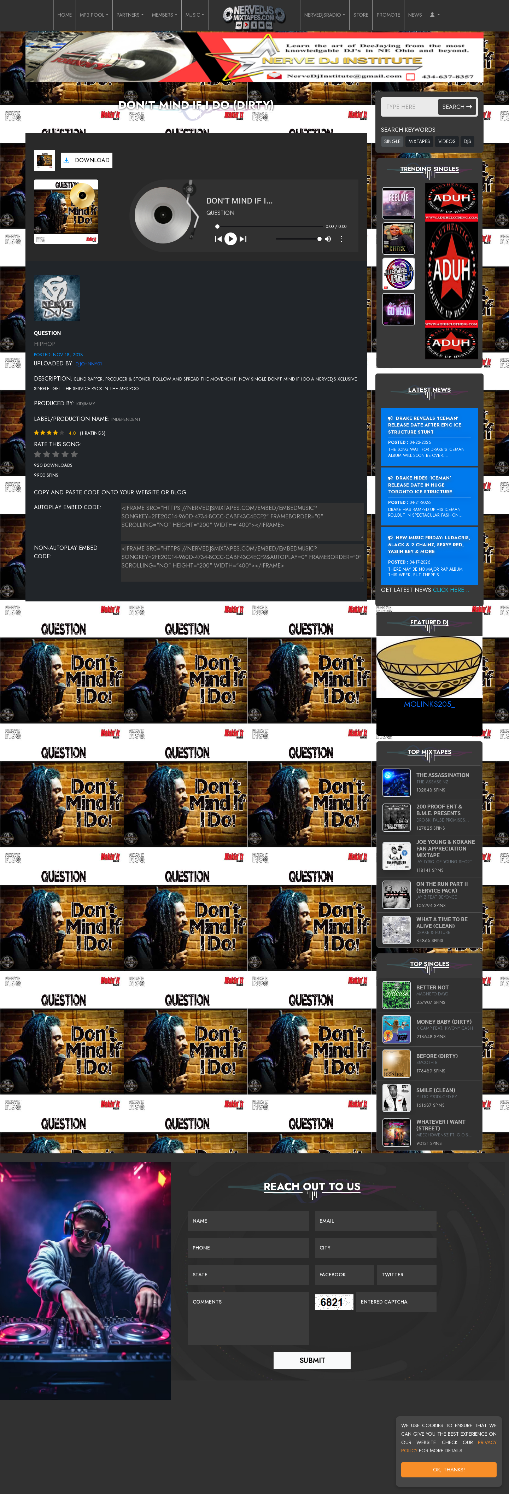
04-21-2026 (420, 502)
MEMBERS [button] (158, 15)
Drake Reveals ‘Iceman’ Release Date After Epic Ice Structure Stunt (424, 425)
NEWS (431, 15)
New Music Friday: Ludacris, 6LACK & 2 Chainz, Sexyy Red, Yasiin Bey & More (429, 544)
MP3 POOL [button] (77, 15)
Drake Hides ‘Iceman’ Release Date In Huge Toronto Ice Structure (420, 485)
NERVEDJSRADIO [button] (326, 15)
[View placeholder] (57, 297)
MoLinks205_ (429, 704)
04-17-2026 (420, 562)
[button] (453, 15)
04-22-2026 (420, 442)
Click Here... (451, 590)
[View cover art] (44, 160)
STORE (370, 15)
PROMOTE (401, 15)
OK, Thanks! (449, 1470)
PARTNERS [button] (119, 15)
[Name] (248, 1221)
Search (457, 107)
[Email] (375, 1221)
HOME (47, 15)
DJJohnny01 (89, 363)
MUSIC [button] (192, 15)
